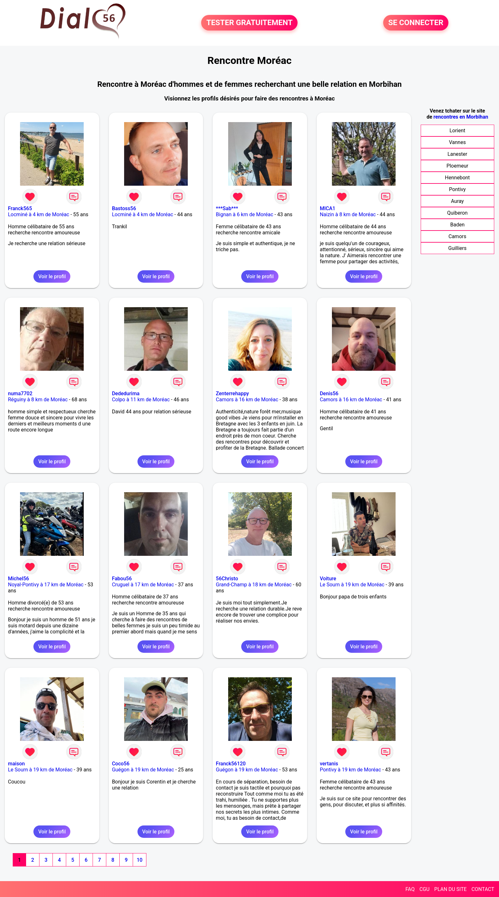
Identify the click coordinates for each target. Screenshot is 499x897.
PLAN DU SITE (450, 889)
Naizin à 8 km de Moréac (348, 214)
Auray (457, 201)
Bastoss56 (124, 208)
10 (139, 860)
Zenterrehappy (232, 393)
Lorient (457, 131)
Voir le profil (52, 276)
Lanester (457, 154)
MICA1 (327, 208)
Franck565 (20, 208)
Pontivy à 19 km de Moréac (350, 770)
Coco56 (121, 764)
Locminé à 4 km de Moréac (38, 214)
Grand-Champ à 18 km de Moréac (254, 585)
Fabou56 (122, 579)
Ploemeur (457, 166)
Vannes (457, 142)
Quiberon (457, 213)
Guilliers (457, 248)
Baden (457, 225)
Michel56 (18, 579)
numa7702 (20, 393)
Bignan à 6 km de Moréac (244, 214)
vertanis (329, 764)
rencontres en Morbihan (460, 117)
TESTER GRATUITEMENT (249, 22)
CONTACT (482, 889)
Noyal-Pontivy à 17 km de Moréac (45, 585)
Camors (457, 236)
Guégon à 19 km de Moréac (143, 770)
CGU (424, 889)
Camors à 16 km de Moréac (247, 400)
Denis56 (329, 393)
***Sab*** (227, 208)
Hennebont (457, 178)
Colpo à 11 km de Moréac (141, 400)
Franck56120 (231, 764)
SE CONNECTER (415, 22)
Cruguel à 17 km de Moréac (143, 585)
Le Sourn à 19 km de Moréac (352, 585)
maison (16, 764)
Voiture (328, 579)
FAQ (410, 889)
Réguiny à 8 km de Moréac (38, 400)
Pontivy (457, 189)
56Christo (227, 579)
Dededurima (126, 393)
